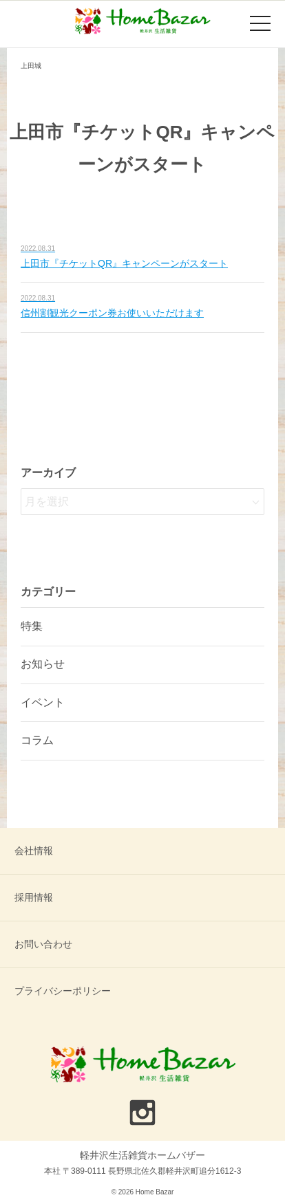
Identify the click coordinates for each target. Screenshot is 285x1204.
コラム (37, 740)
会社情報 (33, 850)
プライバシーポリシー (62, 990)
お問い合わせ (43, 944)
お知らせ (43, 664)
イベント (43, 702)
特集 (32, 626)
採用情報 (33, 897)
